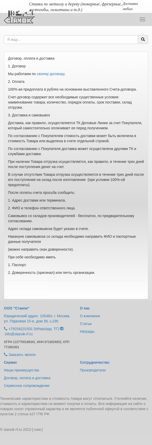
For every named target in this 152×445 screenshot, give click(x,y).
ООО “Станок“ (16, 308)
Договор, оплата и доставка (27, 378)
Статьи (86, 324)
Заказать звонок (20, 355)
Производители (93, 370)
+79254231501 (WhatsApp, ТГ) (34, 329)
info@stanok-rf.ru (19, 334)
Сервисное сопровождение (27, 386)
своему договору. (51, 74)
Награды (87, 331)
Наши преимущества (21, 370)
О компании (90, 316)
